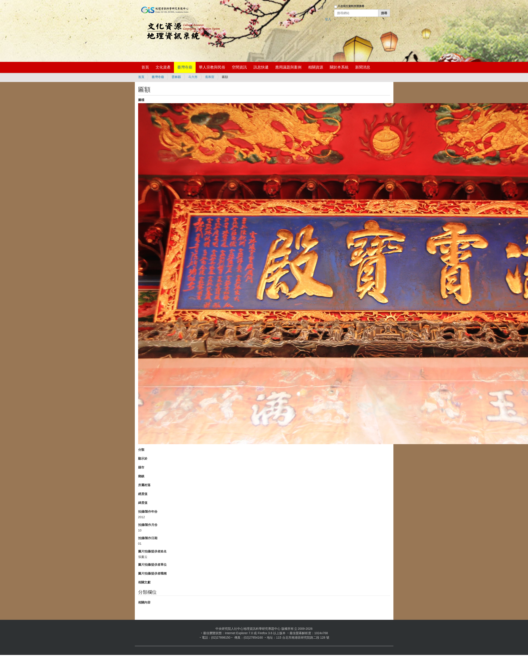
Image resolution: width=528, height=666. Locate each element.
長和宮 (209, 77)
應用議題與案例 (288, 67)
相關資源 (315, 67)
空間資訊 (239, 67)
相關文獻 (144, 582)
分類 (141, 449)
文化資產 (163, 67)
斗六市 (193, 77)
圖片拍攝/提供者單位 (152, 564)
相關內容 (144, 602)
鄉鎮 (141, 476)
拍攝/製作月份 (148, 525)
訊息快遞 (261, 67)
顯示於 (142, 458)
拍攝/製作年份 (148, 511)
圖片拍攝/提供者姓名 (152, 551)
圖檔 (141, 100)
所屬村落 (144, 485)
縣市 (141, 467)
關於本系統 (339, 67)
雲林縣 (176, 77)
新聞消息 (362, 67)
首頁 (145, 67)
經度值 (142, 494)
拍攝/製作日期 (148, 538)
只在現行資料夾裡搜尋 (351, 6)
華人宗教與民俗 (212, 67)
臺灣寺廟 (184, 67)
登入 (328, 19)
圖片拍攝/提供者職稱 (152, 573)
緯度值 (142, 502)
